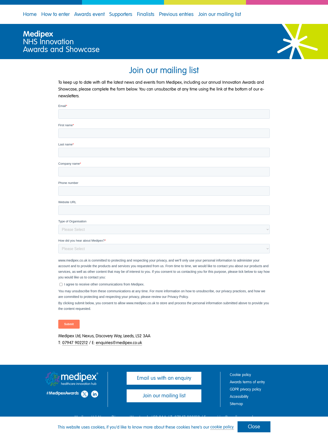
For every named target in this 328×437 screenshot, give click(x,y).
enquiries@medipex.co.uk (119, 342)
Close (254, 426)
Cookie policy (240, 374)
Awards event (89, 14)
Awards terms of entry (247, 382)
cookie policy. (222, 426)
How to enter (55, 14)
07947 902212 (75, 342)
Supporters (120, 14)
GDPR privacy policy (245, 389)
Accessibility (239, 396)
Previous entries (176, 14)
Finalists (145, 14)
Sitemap (236, 404)
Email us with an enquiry (164, 378)
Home (30, 14)
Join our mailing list (219, 14)
